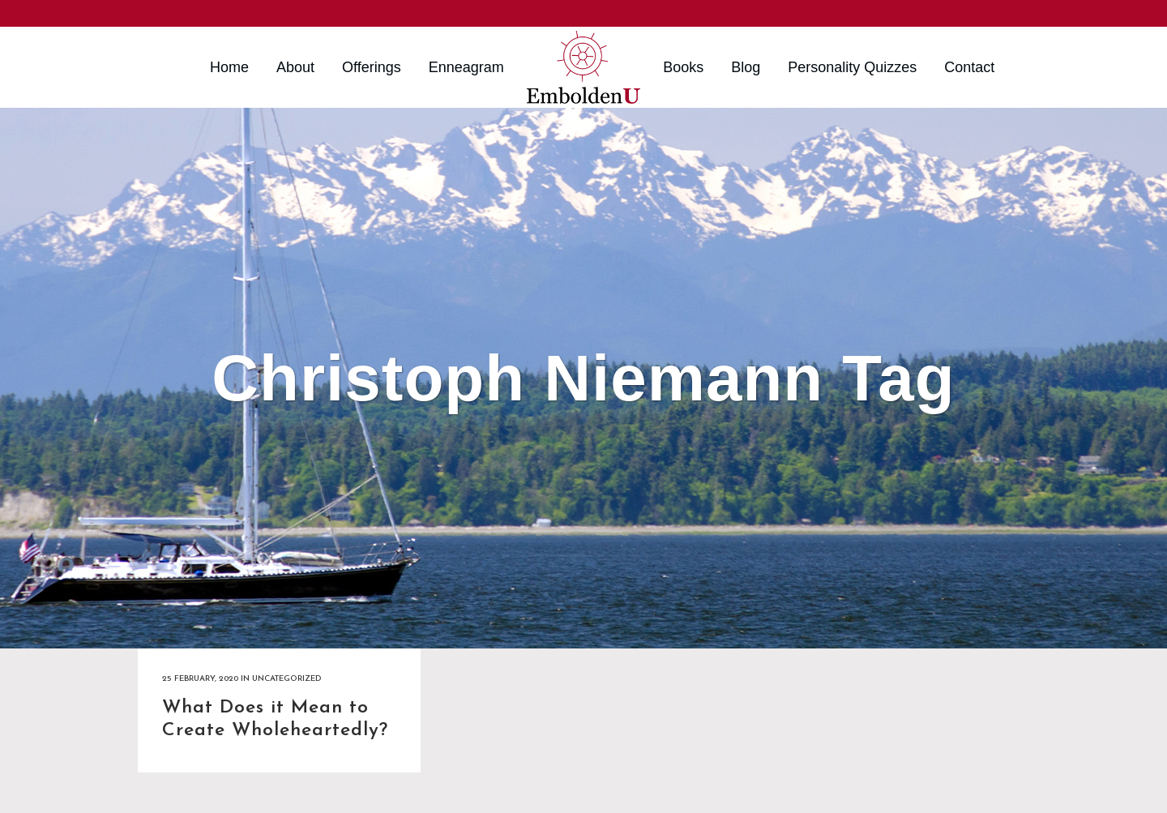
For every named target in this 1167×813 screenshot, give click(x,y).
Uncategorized (286, 678)
